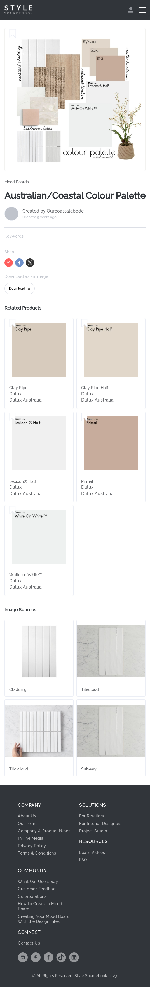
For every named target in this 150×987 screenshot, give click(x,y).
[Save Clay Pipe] (12, 323)
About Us (27, 816)
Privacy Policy (32, 846)
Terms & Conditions (37, 853)
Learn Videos (92, 852)
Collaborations (32, 896)
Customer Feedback (38, 889)
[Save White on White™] (12, 510)
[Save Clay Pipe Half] (84, 323)
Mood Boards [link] (16, 182)
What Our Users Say (38, 881)
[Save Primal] (84, 417)
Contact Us (29, 943)
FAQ (83, 860)
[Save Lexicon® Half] (12, 417)
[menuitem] (131, 9)
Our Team (27, 823)
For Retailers (91, 816)
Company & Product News (44, 831)
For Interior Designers (100, 823)
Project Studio (93, 831)
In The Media (30, 838)
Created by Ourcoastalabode (53, 211)
